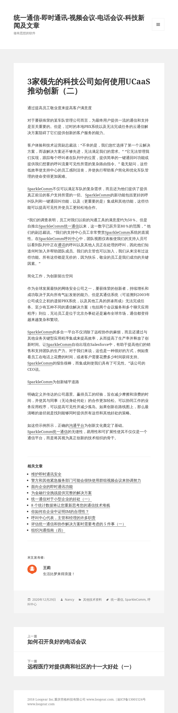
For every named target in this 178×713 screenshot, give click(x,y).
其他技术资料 (92, 599)
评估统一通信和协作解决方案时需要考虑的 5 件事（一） (78, 523)
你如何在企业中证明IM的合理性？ (60, 511)
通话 (61, 244)
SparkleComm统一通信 (59, 226)
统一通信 (117, 599)
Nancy (69, 599)
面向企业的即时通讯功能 (52, 486)
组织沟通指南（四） (48, 530)
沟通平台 (76, 425)
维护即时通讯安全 (46, 474)
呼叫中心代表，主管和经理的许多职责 (63, 517)
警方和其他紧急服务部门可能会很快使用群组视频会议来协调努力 (86, 480)
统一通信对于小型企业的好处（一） (61, 499)
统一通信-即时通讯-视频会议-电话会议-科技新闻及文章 (79, 21)
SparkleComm (40, 188)
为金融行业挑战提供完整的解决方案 (61, 492)
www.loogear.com (41, 704)
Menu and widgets (158, 30)
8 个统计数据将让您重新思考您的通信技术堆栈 (70, 505)
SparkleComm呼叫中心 (59, 238)
